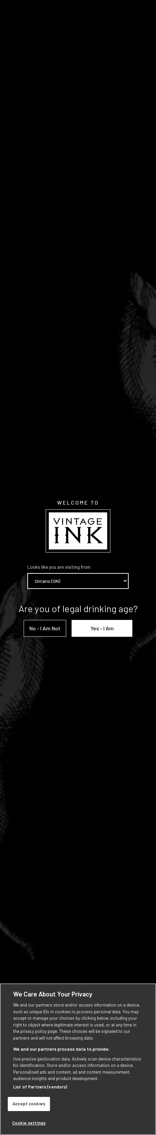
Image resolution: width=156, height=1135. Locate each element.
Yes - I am (102, 628)
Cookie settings (29, 1126)
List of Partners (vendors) (40, 1090)
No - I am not (44, 628)
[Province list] (78, 581)
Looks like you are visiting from (58, 567)
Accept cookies (28, 1106)
